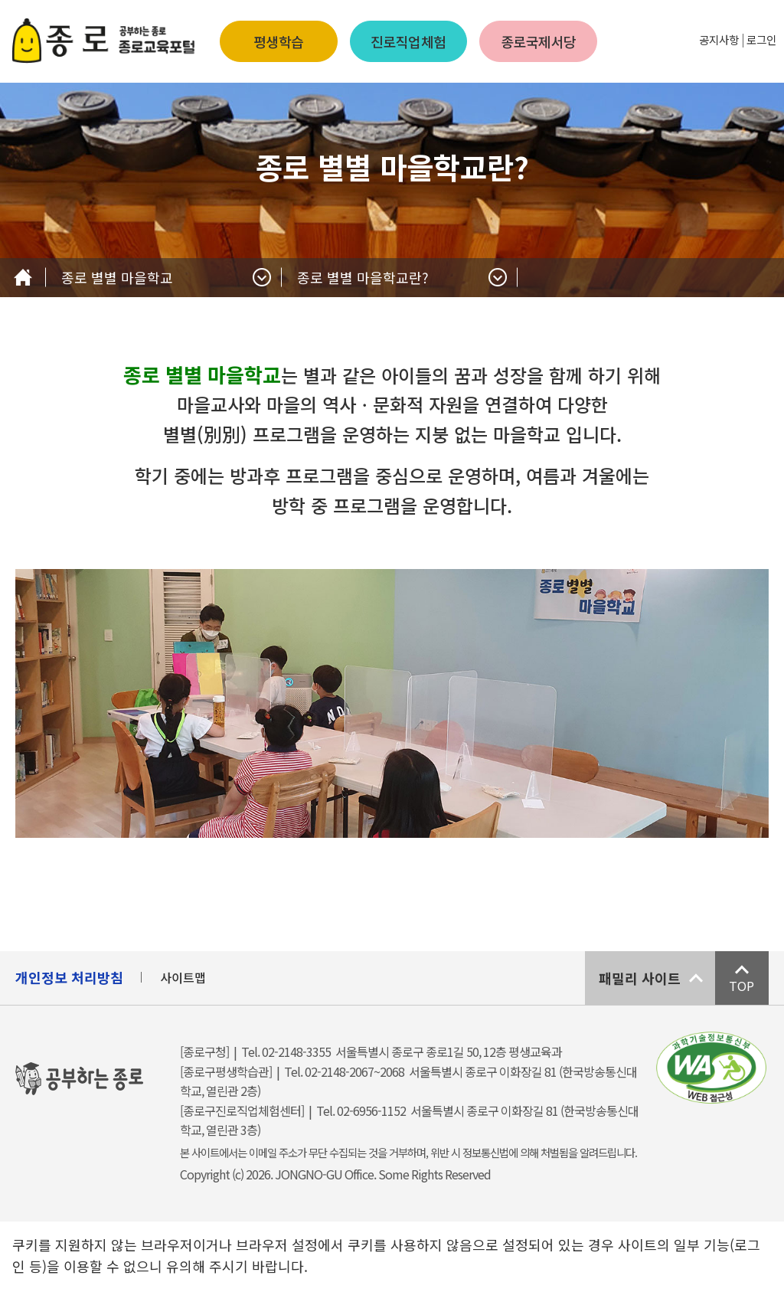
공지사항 (719, 39)
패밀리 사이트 (640, 978)
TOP (741, 985)
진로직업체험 (408, 41)
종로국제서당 (539, 41)
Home (23, 277)
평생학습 (278, 41)
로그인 (761, 39)
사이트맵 (183, 977)
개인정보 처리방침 (69, 977)
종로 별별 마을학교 (117, 277)
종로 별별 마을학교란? (363, 277)
